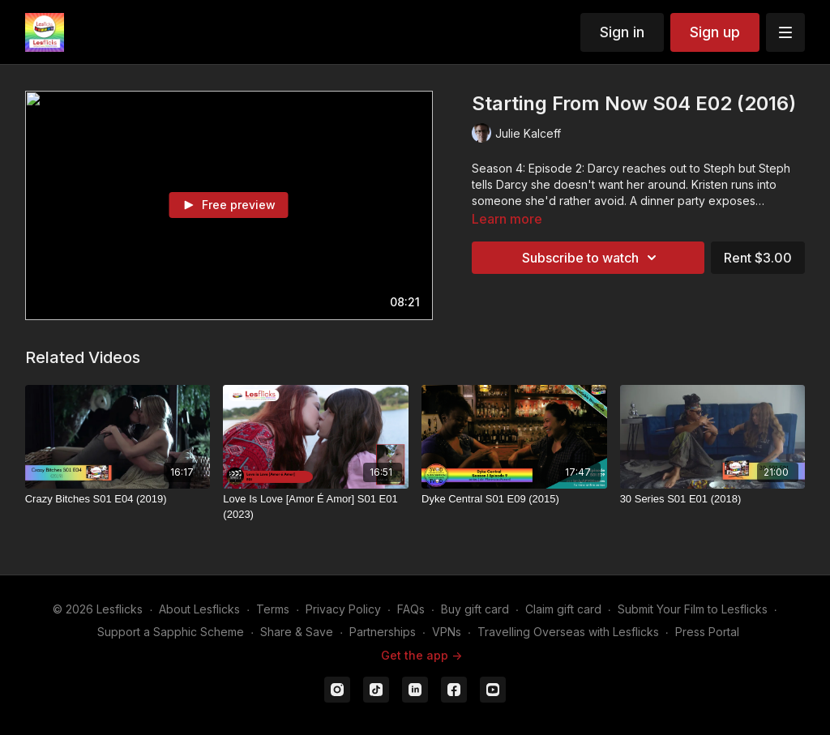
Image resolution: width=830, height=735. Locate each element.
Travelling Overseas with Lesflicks (568, 632)
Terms (272, 609)
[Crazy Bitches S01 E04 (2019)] (118, 499)
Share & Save (296, 632)
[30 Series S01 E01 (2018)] (713, 499)
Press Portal (707, 632)
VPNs (446, 632)
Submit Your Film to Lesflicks (693, 609)
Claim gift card (563, 609)
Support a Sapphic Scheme (170, 632)
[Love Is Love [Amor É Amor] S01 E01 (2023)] (316, 507)
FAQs (411, 609)
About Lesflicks (199, 609)
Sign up (715, 32)
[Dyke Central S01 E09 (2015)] (514, 499)
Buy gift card (475, 609)
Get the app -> (421, 655)
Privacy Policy (343, 609)
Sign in (622, 32)
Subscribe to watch (591, 257)
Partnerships (382, 632)
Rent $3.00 (758, 258)
